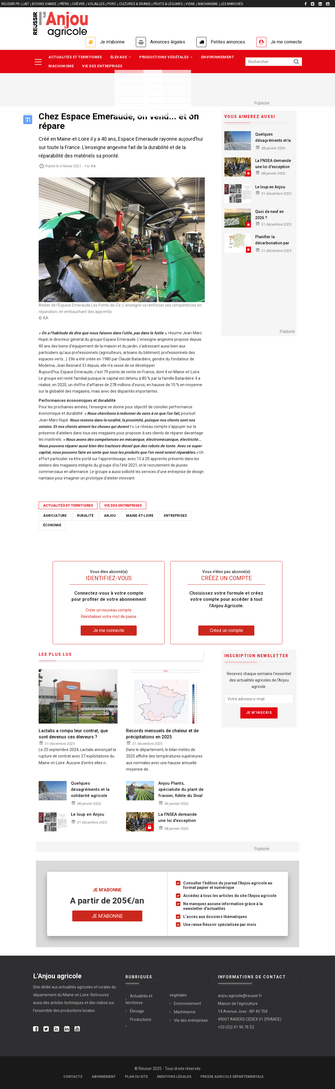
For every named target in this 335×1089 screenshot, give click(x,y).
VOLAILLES (96, 4)
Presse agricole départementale (232, 1077)
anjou (110, 516)
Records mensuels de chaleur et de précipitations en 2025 (162, 734)
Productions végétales (166, 57)
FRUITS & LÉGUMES (168, 4)
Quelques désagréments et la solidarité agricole (273, 140)
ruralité (85, 516)
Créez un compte (226, 630)
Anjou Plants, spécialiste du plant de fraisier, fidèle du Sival (181, 789)
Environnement (217, 57)
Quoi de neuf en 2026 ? (269, 214)
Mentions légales (174, 1077)
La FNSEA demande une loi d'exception (273, 163)
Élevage (120, 57)
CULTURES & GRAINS (134, 4)
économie (52, 525)
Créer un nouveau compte (109, 610)
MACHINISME (208, 4)
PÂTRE (64, 4)
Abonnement (104, 1077)
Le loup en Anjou (270, 187)
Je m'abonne (112, 42)
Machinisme (61, 66)
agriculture (55, 516)
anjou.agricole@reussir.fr (240, 995)
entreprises (175, 516)
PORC (111, 4)
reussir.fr (10, 4)
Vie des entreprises (102, 66)
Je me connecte (286, 42)
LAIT (25, 4)
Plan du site (136, 1077)
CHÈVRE (78, 4)
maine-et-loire (139, 516)
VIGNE (190, 4)
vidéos (102, 1002)
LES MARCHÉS (232, 4)
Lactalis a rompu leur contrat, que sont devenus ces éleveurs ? (73, 734)
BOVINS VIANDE (44, 4)
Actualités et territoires (75, 57)
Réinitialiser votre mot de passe (108, 616)
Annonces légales (167, 42)
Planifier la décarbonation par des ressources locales (272, 246)
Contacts (72, 1077)
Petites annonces (228, 42)
